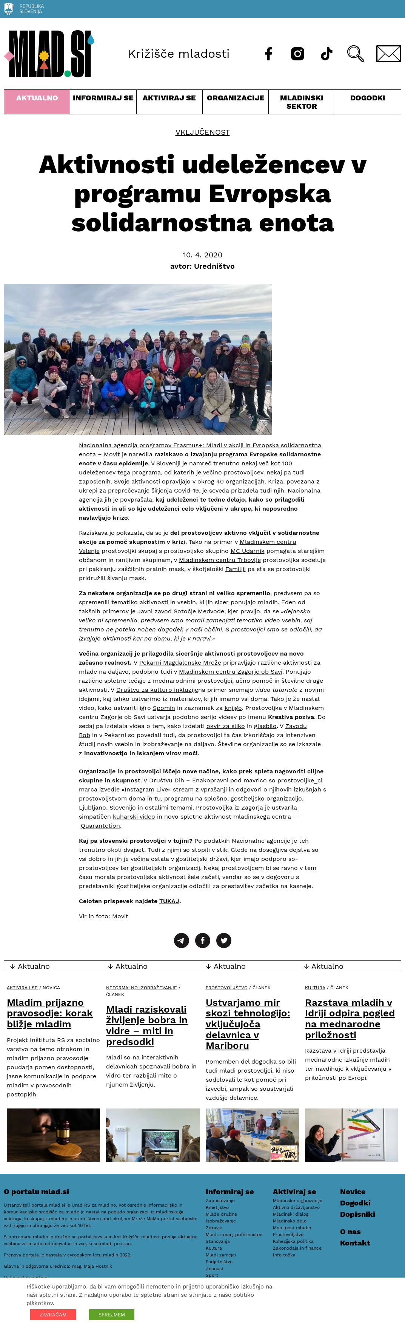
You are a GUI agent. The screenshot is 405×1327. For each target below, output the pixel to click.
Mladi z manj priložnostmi (234, 1234)
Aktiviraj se (169, 103)
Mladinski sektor (301, 103)
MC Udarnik (248, 550)
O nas (350, 1231)
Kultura (315, 987)
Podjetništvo (219, 1261)
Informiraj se (103, 103)
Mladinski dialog (290, 1214)
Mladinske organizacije (297, 1200)
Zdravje (214, 1227)
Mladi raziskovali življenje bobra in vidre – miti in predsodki (147, 1025)
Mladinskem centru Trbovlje (220, 559)
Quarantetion (100, 825)
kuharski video (134, 816)
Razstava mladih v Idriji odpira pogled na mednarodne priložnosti (350, 1019)
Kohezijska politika (293, 1241)
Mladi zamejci (221, 1255)
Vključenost (203, 132)
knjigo (233, 707)
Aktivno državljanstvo (296, 1207)
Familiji (235, 569)
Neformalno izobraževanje (141, 987)
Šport (212, 1275)
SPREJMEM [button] (112, 1315)
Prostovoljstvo (227, 987)
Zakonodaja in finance (297, 1248)
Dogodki (367, 97)
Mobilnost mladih (292, 1227)
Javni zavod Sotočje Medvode (180, 611)
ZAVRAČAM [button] (53, 1315)
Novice (353, 1191)
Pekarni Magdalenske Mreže (180, 662)
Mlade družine (221, 1214)
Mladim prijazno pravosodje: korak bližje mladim (50, 1013)
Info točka (284, 1255)
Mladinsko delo (289, 1221)
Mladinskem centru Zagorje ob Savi (230, 671)
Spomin (164, 707)
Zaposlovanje (220, 1200)
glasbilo (265, 726)
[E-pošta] (388, 53)
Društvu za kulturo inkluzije (157, 689)
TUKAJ (169, 901)
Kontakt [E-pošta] (355, 1242)
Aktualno (37, 103)
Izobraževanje (221, 1221)
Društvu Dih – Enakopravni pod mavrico (208, 780)
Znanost (214, 1268)
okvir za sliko (225, 726)
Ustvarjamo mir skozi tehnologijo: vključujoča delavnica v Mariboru (248, 1024)
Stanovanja (218, 1241)
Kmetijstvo (217, 1207)
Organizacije (235, 103)
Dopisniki (357, 1214)
